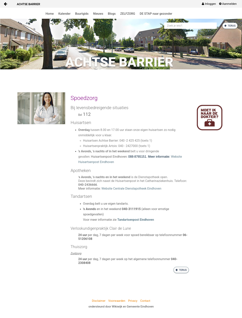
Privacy (132, 301)
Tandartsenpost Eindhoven (135, 219)
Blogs (112, 13)
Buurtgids (82, 13)
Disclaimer (98, 301)
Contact (145, 301)
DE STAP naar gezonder (156, 13)
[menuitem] (208, 4)
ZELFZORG (127, 13)
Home (50, 13)
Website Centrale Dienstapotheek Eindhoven (131, 188)
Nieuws (98, 13)
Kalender (64, 13)
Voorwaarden (116, 301)
